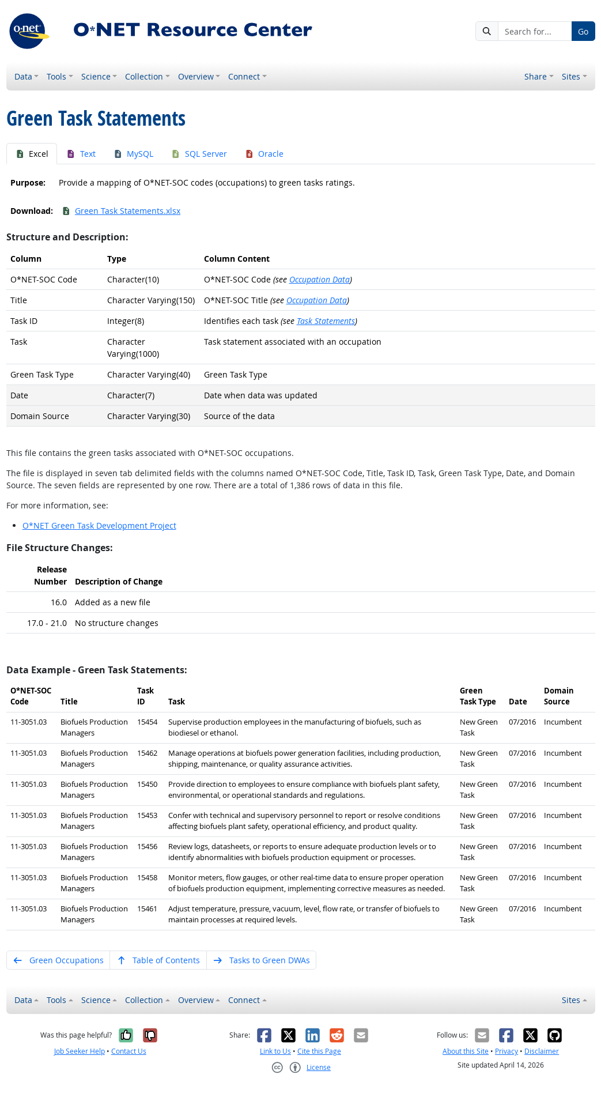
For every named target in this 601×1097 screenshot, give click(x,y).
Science (96, 76)
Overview (196, 76)
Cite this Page (319, 1051)
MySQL (133, 153)
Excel (32, 153)
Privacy (506, 1051)
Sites (571, 76)
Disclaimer (541, 1051)
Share (535, 76)
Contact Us (128, 1051)
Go (583, 31)
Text (81, 153)
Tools (56, 76)
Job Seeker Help (79, 1051)
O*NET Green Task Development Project (99, 525)
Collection (144, 76)
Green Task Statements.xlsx (121, 210)
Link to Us (275, 1051)
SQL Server (199, 153)
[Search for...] (535, 31)
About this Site (466, 1051)
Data (23, 76)
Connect (244, 76)
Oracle (264, 153)
